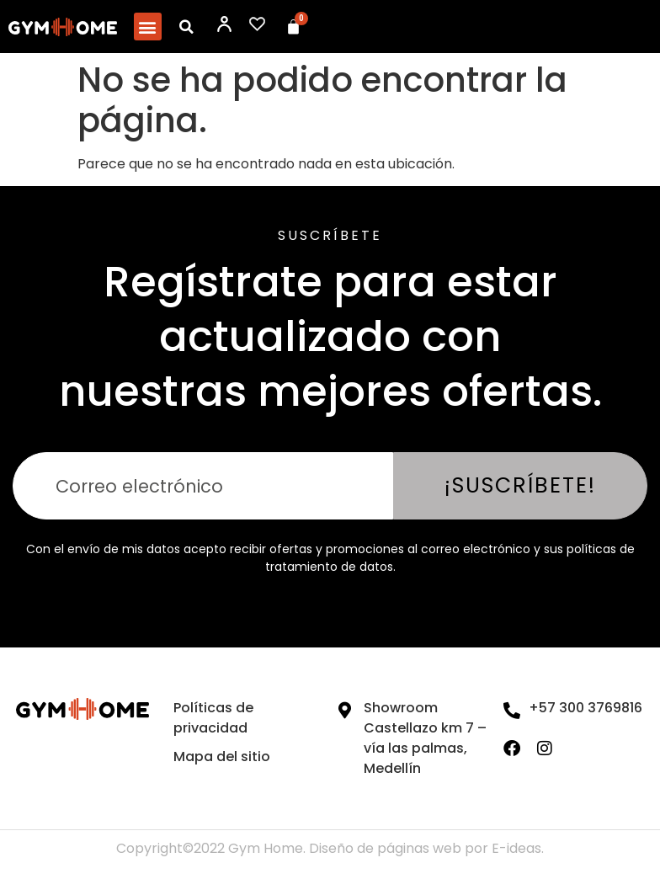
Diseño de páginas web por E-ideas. (426, 848)
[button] (148, 26)
